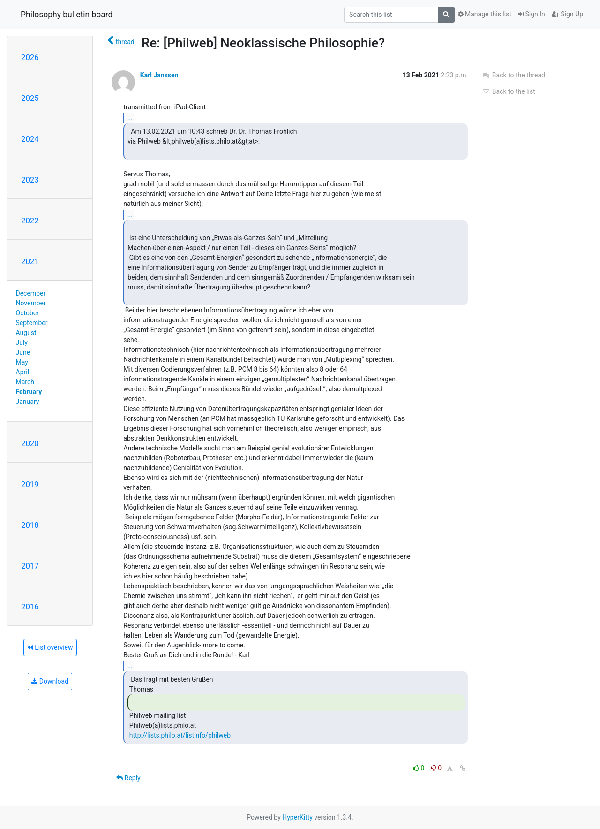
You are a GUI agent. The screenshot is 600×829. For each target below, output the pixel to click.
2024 (30, 139)
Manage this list (484, 14)
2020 (30, 443)
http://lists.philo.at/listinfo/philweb (180, 735)
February (29, 391)
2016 (30, 606)
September (32, 323)
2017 (30, 565)
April (23, 372)
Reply (128, 778)
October (27, 313)
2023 (30, 179)
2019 (30, 484)
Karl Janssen (159, 75)
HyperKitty (297, 817)
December (31, 293)
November (31, 303)
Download (49, 681)
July (22, 342)
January (27, 401)
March (25, 382)
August (26, 332)
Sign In (531, 14)
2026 (30, 57)
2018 (30, 525)
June (23, 352)
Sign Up (567, 14)
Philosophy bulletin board (66, 14)
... (129, 117)
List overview (50, 647)
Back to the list (508, 91)
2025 (30, 98)
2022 (30, 220)
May (22, 362)
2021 (30, 261)
